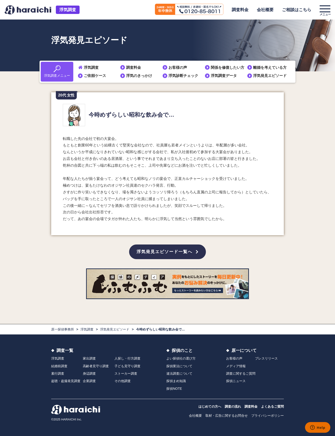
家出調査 (89, 358)
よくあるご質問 (272, 406)
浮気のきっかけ (139, 76)
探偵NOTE (174, 388)
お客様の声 (177, 67)
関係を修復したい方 (227, 67)
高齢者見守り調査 (96, 366)
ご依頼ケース (95, 76)
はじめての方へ (209, 406)
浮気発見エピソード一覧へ (164, 251)
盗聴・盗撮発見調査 (65, 381)
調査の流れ (233, 406)
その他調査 (122, 381)
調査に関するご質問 (240, 373)
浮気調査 (67, 9)
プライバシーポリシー (267, 415)
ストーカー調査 (125, 373)
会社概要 (265, 9)
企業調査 (89, 381)
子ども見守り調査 (127, 366)
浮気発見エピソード (270, 76)
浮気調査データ (224, 76)
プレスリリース (266, 358)
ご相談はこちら (296, 9)
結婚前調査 (59, 366)
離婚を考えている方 (270, 67)
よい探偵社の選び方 (181, 358)
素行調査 (57, 373)
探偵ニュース (236, 381)
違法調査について (179, 373)
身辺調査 (89, 373)
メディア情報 (236, 366)
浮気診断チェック (183, 76)
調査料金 (240, 9)
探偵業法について (179, 366)
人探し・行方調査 (127, 358)
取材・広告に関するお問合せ (226, 415)
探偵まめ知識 (176, 381)
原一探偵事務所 (62, 329)
